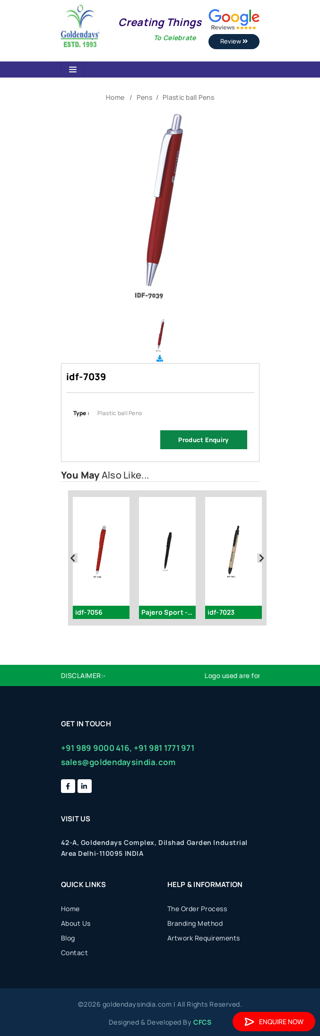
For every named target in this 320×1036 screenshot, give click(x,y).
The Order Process (197, 908)
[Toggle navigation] (73, 69)
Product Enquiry (203, 439)
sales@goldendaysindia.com (118, 762)
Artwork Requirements (203, 937)
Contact (74, 952)
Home (115, 97)
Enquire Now (273, 1021)
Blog (68, 937)
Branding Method (195, 923)
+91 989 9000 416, (96, 747)
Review (234, 41)
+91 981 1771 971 (164, 747)
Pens (144, 97)
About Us (76, 923)
